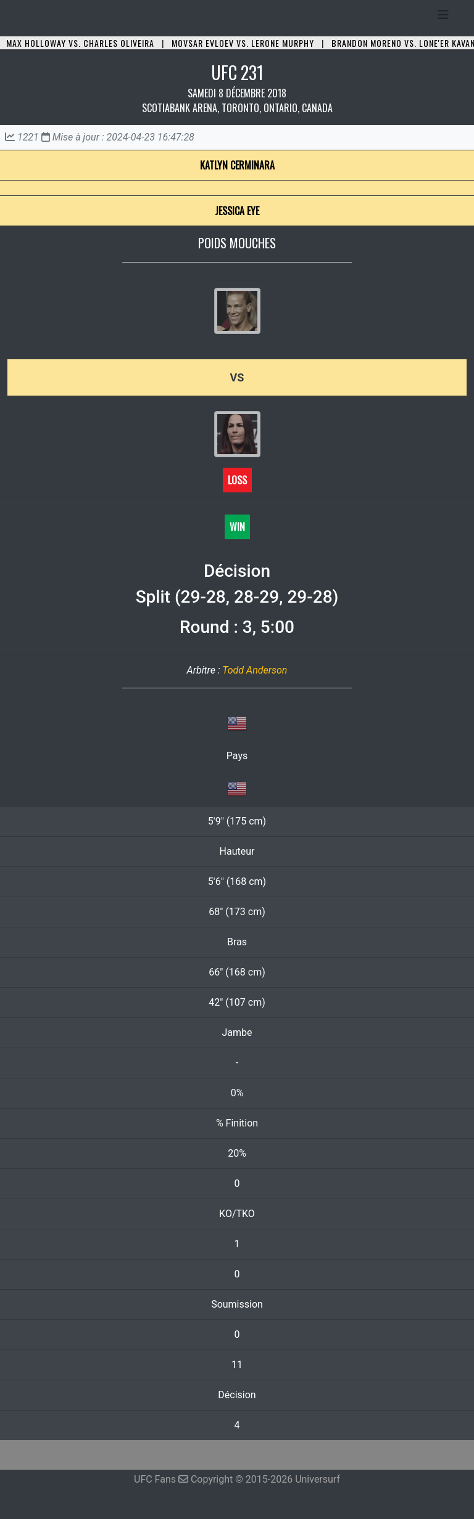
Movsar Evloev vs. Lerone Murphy (243, 42)
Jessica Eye (237, 210)
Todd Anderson (254, 670)
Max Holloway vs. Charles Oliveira (80, 42)
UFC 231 (237, 72)
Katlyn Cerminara (237, 165)
